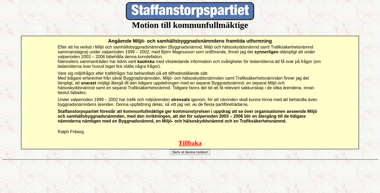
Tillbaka (189, 142)
